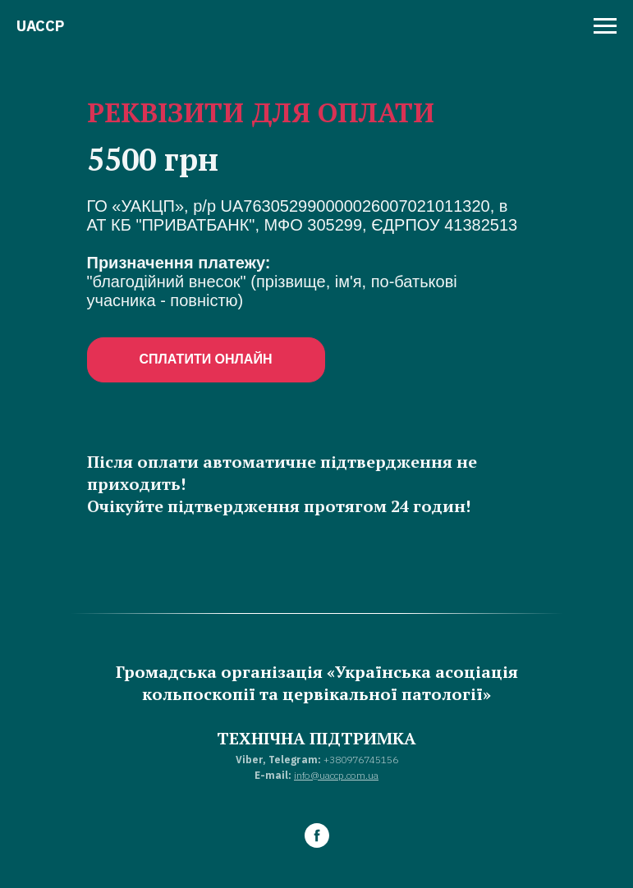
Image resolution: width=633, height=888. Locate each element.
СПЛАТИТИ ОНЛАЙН (206, 359)
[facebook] (317, 835)
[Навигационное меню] (605, 26)
